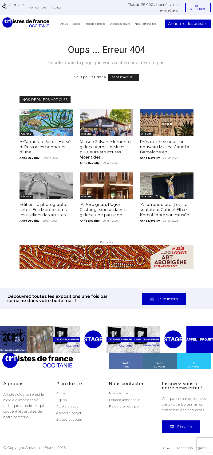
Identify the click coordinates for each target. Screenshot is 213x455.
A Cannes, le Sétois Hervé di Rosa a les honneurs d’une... (45, 146)
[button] (13, 4)
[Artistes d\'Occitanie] (26, 22)
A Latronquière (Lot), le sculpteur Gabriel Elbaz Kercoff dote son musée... (165, 209)
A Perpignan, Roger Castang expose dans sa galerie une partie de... (104, 209)
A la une (26, 133)
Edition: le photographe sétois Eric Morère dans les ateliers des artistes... (44, 209)
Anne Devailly (29, 158)
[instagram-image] (13, 336)
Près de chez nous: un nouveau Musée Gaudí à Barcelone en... (164, 146)
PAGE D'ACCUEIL (123, 77)
